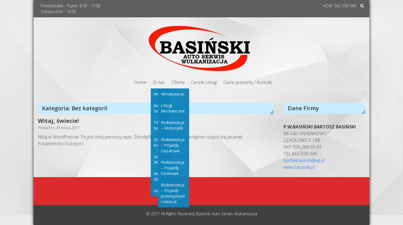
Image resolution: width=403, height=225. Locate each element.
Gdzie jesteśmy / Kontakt (247, 82)
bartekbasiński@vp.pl (304, 160)
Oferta (178, 82)
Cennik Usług (204, 82)
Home (140, 82)
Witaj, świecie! (58, 121)
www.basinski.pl (298, 167)
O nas (159, 82)
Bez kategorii (70, 143)
